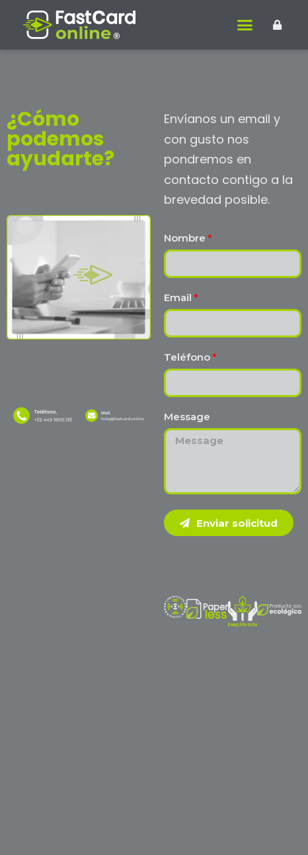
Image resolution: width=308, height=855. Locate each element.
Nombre (185, 238)
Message (187, 417)
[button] (245, 25)
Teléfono (187, 357)
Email (178, 298)
